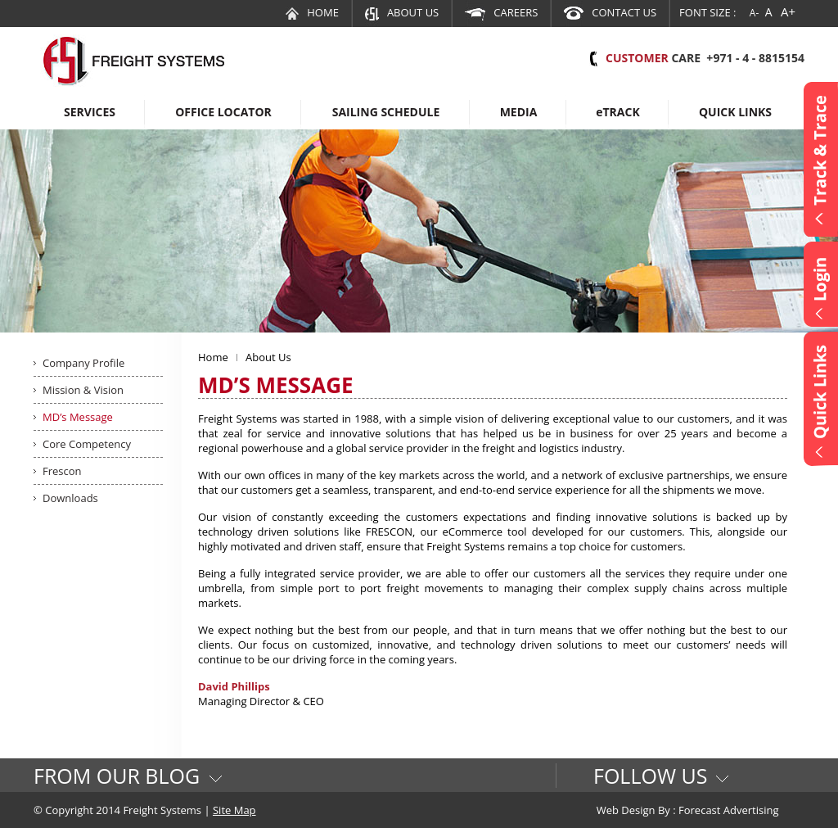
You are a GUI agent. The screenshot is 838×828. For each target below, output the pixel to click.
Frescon (62, 471)
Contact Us (610, 12)
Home (312, 12)
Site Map (234, 810)
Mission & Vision (83, 389)
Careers (501, 12)
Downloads (70, 498)
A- (754, 13)
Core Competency (87, 444)
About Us (402, 12)
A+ (788, 11)
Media (519, 112)
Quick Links (735, 112)
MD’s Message (78, 416)
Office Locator (223, 112)
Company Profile (83, 362)
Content (821, 159)
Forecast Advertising (728, 810)
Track (618, 112)
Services (89, 112)
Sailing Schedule (386, 112)
